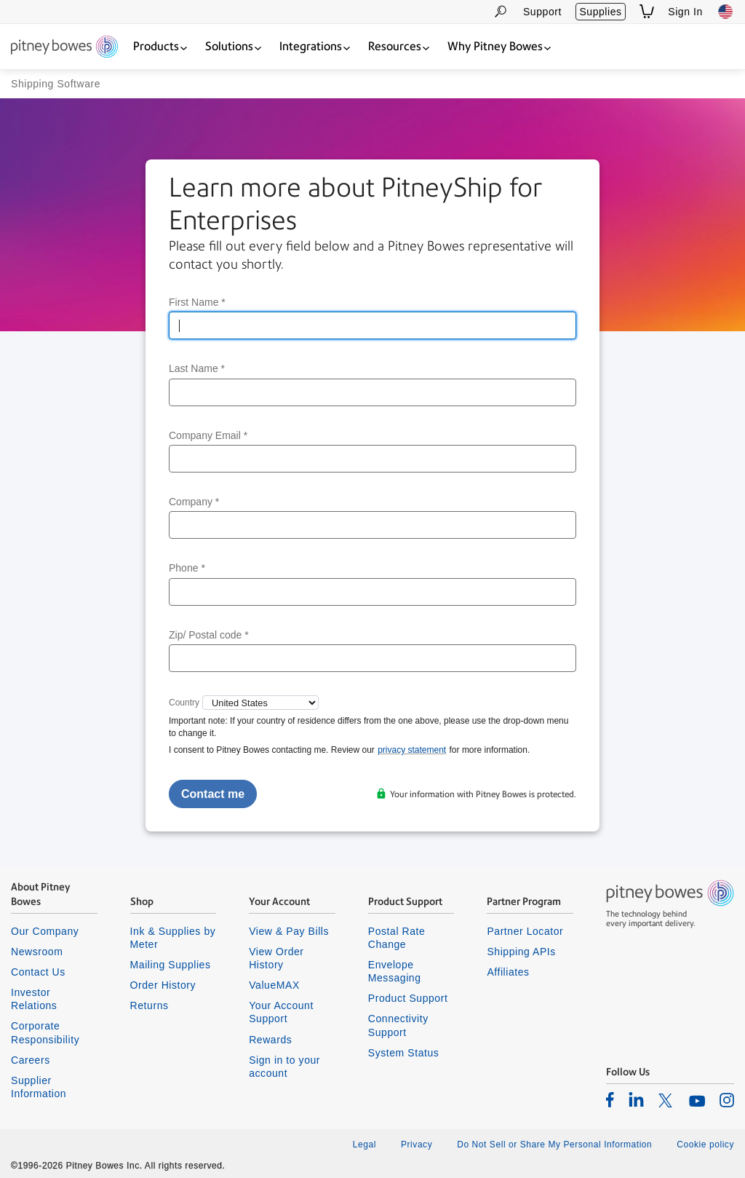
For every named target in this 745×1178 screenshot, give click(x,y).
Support (542, 11)
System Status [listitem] (403, 1053)
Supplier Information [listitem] (38, 1087)
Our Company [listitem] (45, 931)
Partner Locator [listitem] (525, 931)
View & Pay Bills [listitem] (289, 931)
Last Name (197, 368)
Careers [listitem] (30, 1060)
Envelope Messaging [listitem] (394, 971)
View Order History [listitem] (276, 958)
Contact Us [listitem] (38, 972)
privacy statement (412, 750)
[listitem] (610, 1099)
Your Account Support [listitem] (281, 1012)
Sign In (685, 11)
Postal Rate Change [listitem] (397, 937)
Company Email (208, 435)
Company (194, 501)
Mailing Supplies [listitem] (170, 965)
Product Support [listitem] (408, 998)
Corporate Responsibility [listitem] (45, 1032)
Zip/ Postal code (209, 635)
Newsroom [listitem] (37, 951)
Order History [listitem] (163, 985)
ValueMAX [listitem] (274, 985)
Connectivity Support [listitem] (398, 1025)
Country (184, 702)
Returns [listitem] (149, 1005)
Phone (187, 568)
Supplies (600, 11)
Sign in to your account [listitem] (284, 1066)
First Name (197, 302)
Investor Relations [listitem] (34, 999)
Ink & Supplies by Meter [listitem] (173, 937)
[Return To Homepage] (64, 47)
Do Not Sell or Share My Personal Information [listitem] (554, 1144)
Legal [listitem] (364, 1144)
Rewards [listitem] (270, 1039)
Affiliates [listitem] (508, 972)
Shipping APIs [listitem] (521, 951)
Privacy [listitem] (416, 1144)
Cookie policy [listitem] (705, 1144)
